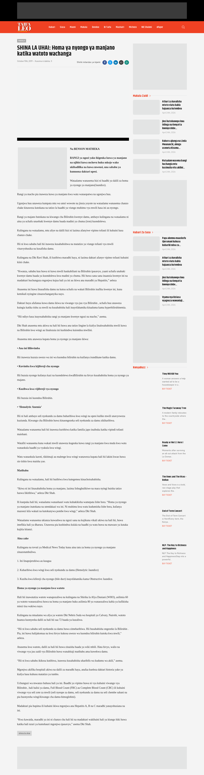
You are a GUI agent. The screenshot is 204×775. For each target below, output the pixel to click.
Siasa (62, 27)
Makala (83, 27)
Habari (52, 27)
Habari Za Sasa (143, 232)
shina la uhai (24, 733)
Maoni (73, 27)
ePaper (160, 27)
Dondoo (95, 27)
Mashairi (120, 27)
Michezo (133, 27)
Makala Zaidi (142, 95)
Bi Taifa (107, 27)
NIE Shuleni (146, 27)
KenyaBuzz (140, 367)
